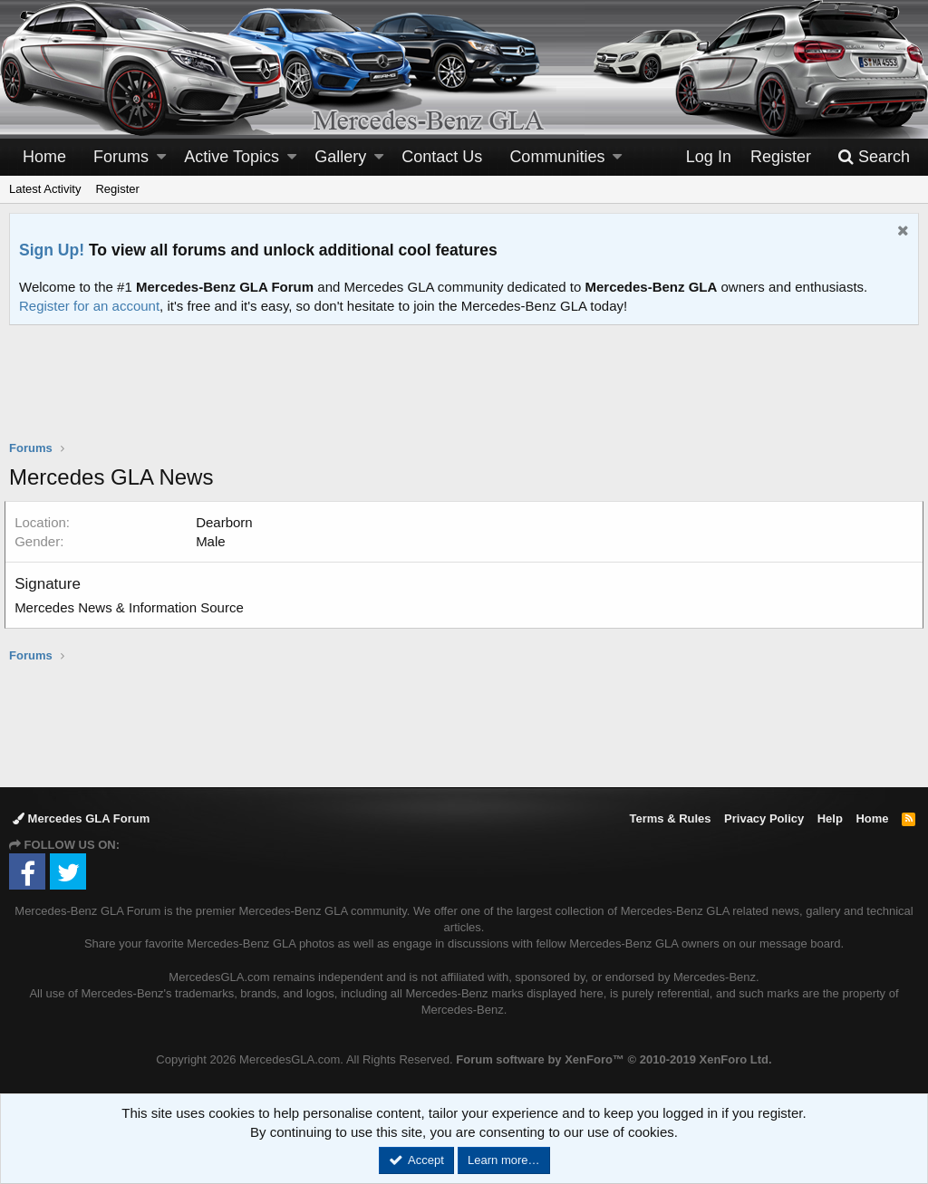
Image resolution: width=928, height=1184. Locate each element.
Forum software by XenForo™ (613, 1059)
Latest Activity (45, 189)
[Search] (873, 157)
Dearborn (228, 522)
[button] (161, 157)
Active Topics (231, 157)
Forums (121, 157)
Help (830, 818)
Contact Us (441, 157)
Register (117, 189)
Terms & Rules (669, 818)
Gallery (340, 157)
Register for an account (89, 305)
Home (44, 157)
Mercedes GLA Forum (81, 818)
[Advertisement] (464, 394)
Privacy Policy (764, 818)
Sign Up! (51, 250)
